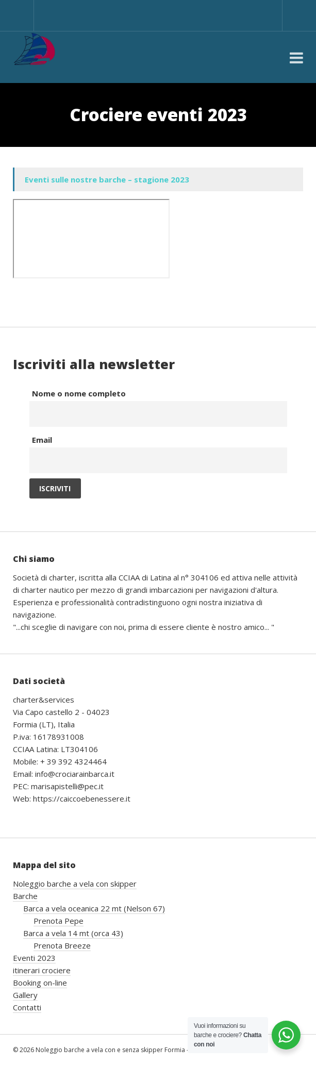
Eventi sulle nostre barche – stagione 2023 (107, 179)
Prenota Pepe (59, 921)
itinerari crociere (42, 970)
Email (42, 440)
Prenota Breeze (62, 945)
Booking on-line (40, 982)
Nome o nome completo (79, 393)
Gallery (25, 995)
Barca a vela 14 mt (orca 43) (73, 933)
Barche (25, 896)
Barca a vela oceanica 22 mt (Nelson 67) (94, 908)
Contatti (27, 1007)
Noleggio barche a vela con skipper (75, 883)
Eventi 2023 (34, 958)
